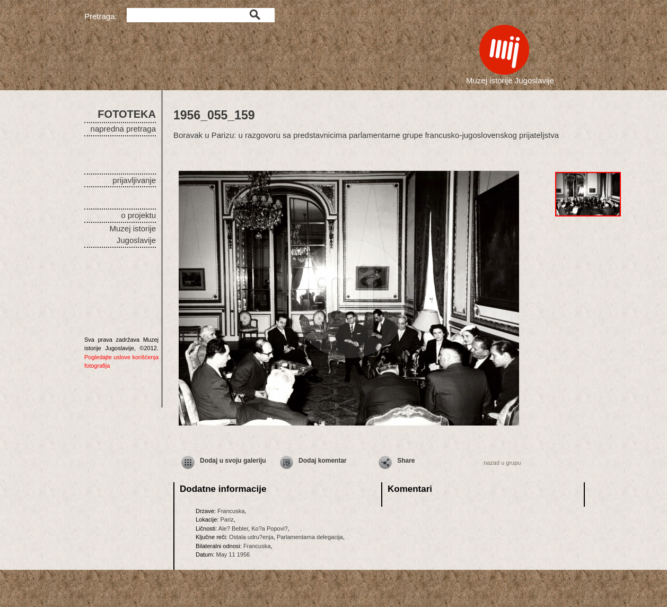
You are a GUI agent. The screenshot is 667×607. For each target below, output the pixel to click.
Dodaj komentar (323, 460)
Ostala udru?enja (251, 537)
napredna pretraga (123, 128)
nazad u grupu (502, 462)
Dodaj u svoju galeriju (233, 460)
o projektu (138, 215)
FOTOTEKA (127, 114)
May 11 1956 (233, 554)
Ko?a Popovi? (269, 528)
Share (406, 460)
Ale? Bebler (233, 528)
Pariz (226, 519)
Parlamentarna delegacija (310, 537)
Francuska (230, 511)
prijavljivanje (134, 180)
